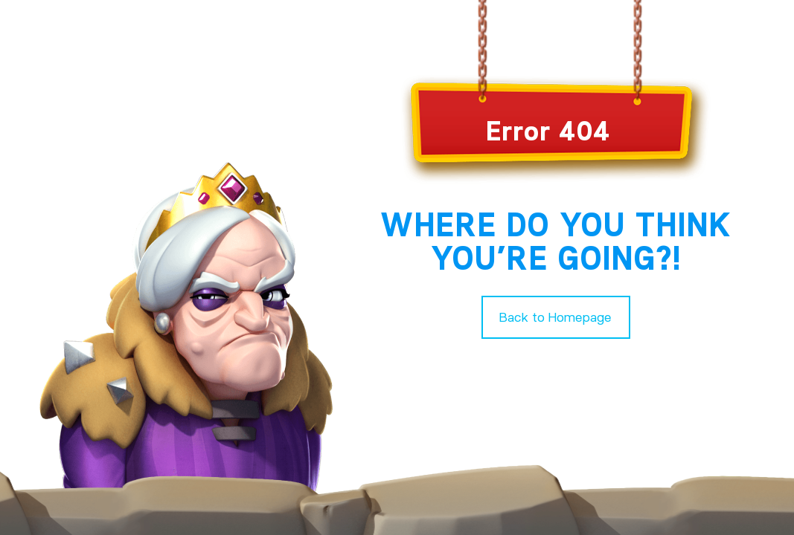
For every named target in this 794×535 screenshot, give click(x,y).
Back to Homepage (555, 317)
